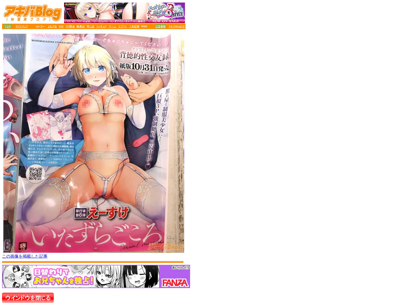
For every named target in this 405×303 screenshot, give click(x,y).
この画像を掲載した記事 (25, 256)
